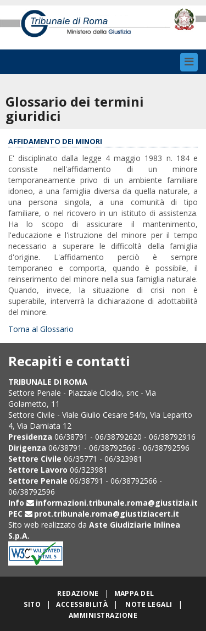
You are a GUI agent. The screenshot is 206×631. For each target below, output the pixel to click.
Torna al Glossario (41, 329)
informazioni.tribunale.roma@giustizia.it (117, 502)
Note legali (148, 604)
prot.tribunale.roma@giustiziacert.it (106, 513)
